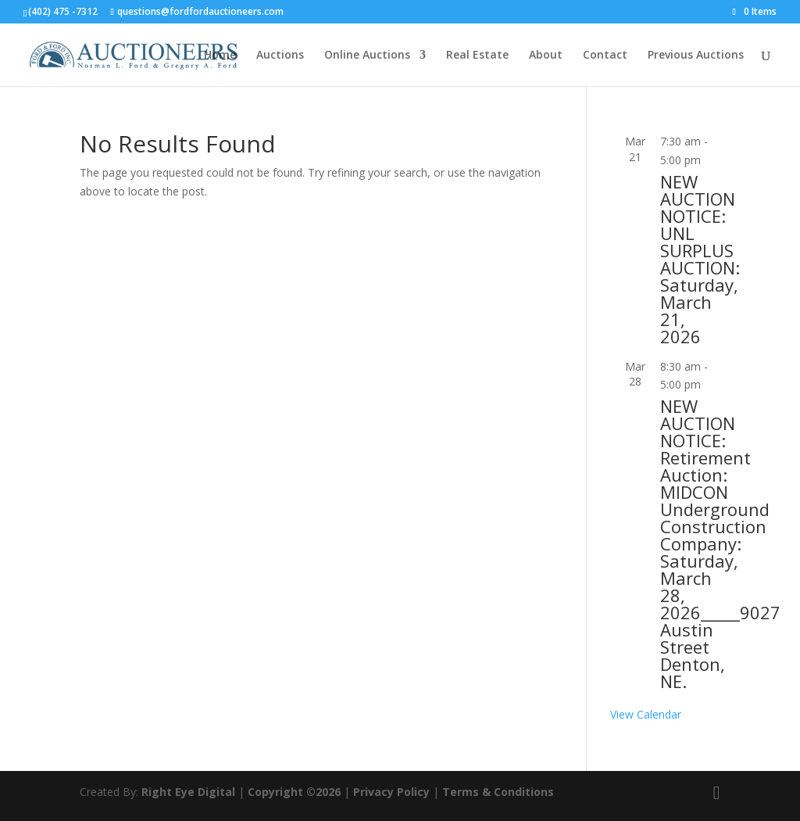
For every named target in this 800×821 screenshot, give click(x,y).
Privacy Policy (391, 791)
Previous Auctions (696, 55)
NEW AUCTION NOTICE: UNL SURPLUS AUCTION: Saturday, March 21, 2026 (700, 259)
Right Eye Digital (188, 791)
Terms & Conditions (498, 791)
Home (220, 55)
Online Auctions (367, 55)
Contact (605, 55)
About (545, 55)
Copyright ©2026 (294, 791)
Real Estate (477, 55)
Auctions (280, 55)
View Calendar (645, 714)
